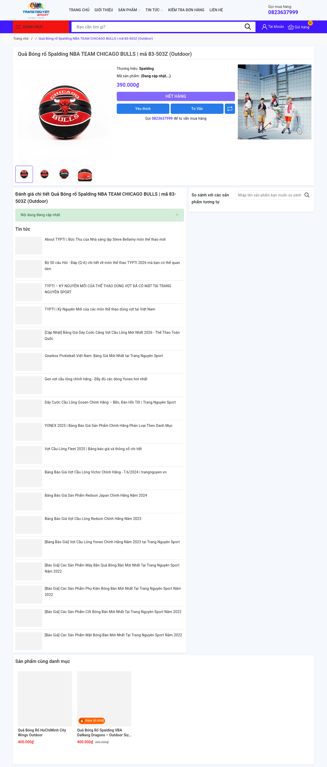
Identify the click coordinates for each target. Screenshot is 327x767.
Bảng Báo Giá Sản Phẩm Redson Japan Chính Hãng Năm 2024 (96, 495)
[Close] (177, 214)
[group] (65, 114)
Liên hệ (216, 10)
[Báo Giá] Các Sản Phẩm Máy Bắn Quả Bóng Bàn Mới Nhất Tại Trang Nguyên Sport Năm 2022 (112, 568)
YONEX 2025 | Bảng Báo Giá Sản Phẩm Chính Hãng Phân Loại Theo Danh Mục (108, 426)
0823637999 (283, 9)
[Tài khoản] (273, 27)
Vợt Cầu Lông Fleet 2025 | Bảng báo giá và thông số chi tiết (93, 449)
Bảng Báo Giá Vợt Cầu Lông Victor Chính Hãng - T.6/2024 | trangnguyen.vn (106, 472)
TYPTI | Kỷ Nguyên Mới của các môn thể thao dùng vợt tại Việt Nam (100, 309)
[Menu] (17, 27)
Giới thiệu (104, 10)
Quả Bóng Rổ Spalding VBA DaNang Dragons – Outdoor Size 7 (104, 733)
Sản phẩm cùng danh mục (42, 661)
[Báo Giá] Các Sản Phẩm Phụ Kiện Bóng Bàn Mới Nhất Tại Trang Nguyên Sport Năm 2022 (113, 591)
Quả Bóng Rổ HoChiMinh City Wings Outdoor (42, 732)
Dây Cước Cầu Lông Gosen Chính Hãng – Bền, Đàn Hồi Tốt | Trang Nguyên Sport (110, 402)
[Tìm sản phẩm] (163, 27)
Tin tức (154, 10)
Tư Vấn (197, 109)
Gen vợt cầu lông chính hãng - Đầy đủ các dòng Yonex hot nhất (96, 379)
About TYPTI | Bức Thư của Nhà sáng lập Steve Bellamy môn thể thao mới (105, 239)
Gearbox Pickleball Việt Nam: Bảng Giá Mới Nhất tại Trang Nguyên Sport (104, 356)
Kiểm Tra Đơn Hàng (186, 10)
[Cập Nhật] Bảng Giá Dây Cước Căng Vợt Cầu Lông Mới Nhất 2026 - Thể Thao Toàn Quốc (112, 335)
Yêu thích (143, 109)
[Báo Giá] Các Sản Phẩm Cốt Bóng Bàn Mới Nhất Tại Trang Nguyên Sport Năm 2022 (113, 612)
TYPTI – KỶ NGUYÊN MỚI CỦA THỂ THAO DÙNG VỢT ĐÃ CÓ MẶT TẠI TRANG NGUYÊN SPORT (108, 289)
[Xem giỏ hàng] (298, 27)
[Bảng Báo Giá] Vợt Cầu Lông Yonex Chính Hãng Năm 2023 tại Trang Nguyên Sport (112, 542)
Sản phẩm (129, 10)
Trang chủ (79, 10)
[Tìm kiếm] (248, 27)
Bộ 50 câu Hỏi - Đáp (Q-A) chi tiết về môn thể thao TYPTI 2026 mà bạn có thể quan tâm (112, 266)
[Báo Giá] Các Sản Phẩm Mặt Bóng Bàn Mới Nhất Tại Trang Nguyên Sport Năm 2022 (113, 635)
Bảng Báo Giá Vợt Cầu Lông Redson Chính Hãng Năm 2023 (93, 519)
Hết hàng (176, 96)
